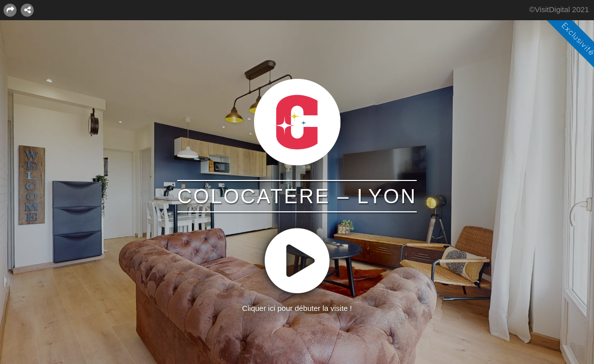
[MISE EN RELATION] (27, 9)
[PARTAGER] (10, 9)
